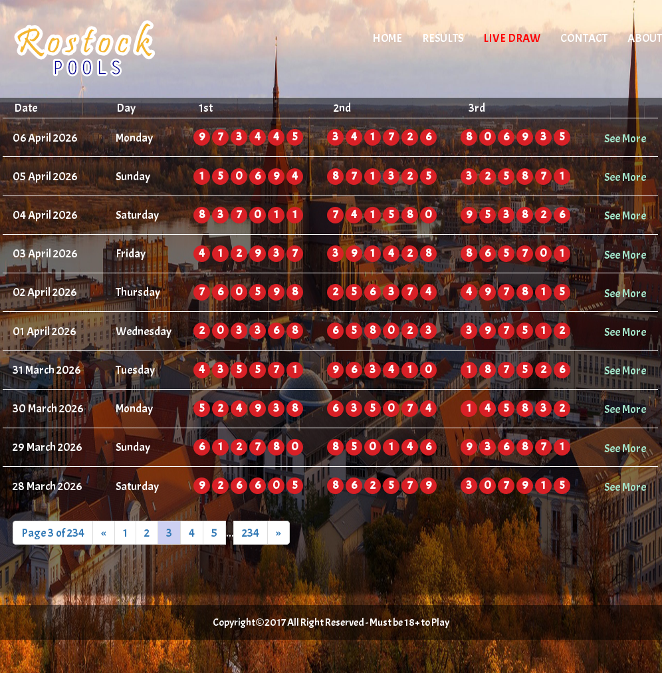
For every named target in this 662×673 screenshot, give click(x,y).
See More (625, 138)
